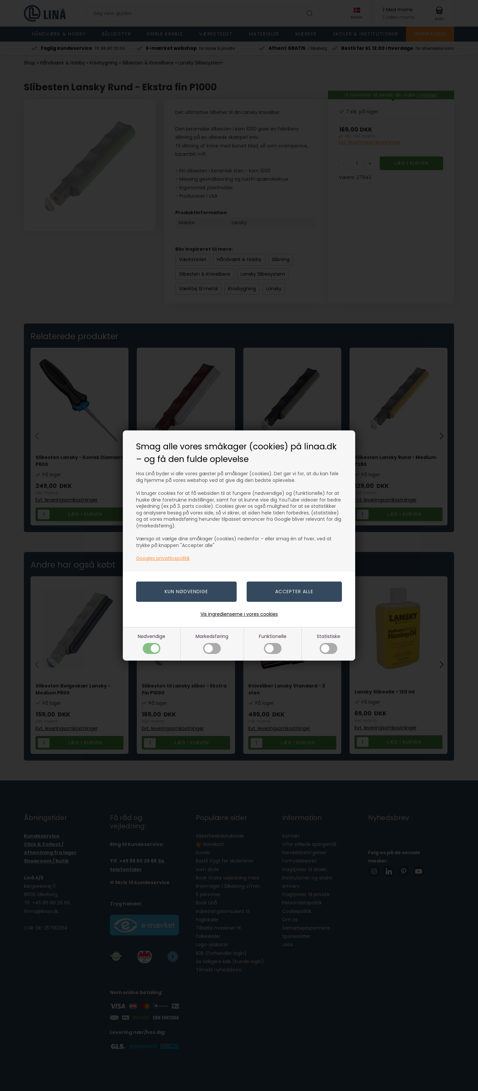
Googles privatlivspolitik (163, 558)
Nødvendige (151, 643)
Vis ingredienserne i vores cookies (239, 614)
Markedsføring (212, 643)
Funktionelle (272, 643)
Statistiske (328, 643)
